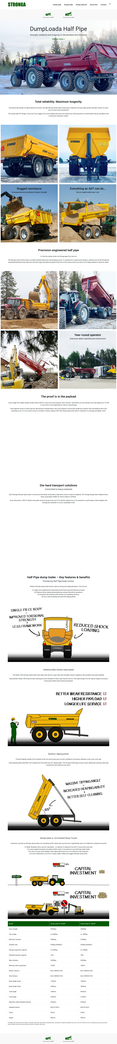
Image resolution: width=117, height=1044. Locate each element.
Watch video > (58, 39)
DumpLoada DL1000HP (48, 17)
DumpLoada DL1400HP (68, 17)
